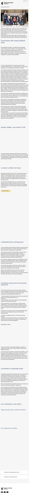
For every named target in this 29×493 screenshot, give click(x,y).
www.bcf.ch (25, 0)
